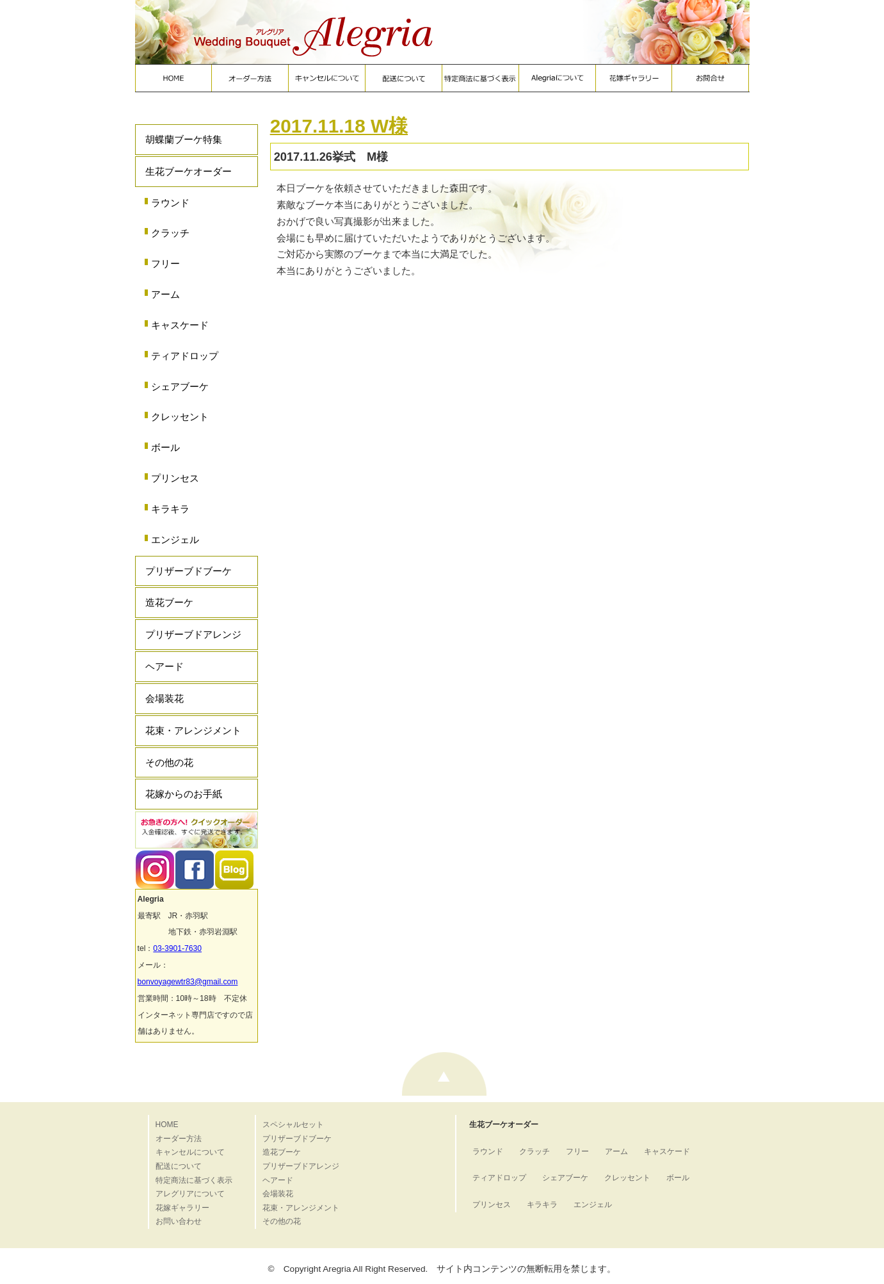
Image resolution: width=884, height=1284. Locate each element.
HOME (167, 1124)
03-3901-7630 (177, 948)
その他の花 (169, 762)
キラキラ (170, 508)
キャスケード (180, 325)
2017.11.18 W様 (339, 125)
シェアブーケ (180, 386)
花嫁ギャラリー (182, 1207)
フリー (165, 263)
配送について (179, 1166)
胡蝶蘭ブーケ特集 (183, 139)
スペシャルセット (293, 1124)
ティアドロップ (184, 355)
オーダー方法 (179, 1138)
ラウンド (170, 202)
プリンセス (175, 478)
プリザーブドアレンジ (193, 634)
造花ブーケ (169, 602)
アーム (165, 294)
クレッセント (180, 416)
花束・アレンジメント (193, 730)
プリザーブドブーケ (188, 570)
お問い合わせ (179, 1221)
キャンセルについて (190, 1152)
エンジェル (175, 539)
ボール (165, 447)
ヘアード (164, 666)
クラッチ (170, 232)
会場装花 (164, 698)
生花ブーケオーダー (188, 171)
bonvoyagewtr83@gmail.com (188, 981)
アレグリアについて (190, 1193)
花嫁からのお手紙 (183, 793)
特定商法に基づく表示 (194, 1180)
